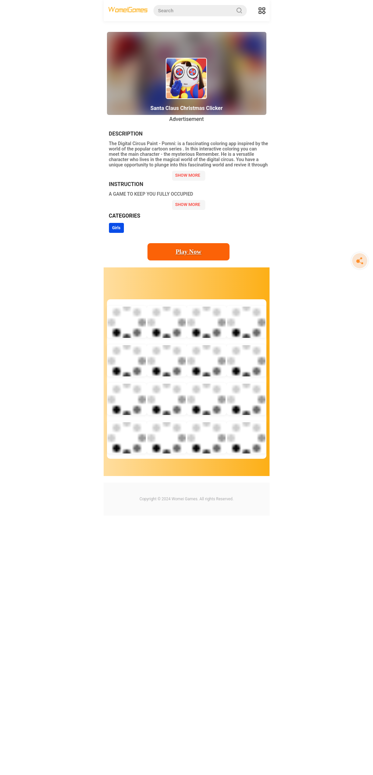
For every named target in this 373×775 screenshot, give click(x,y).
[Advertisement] (187, 73)
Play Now (189, 394)
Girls (116, 371)
